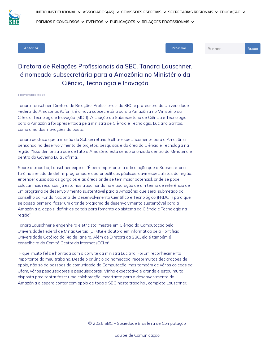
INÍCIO (41, 12)
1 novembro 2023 (31, 95)
